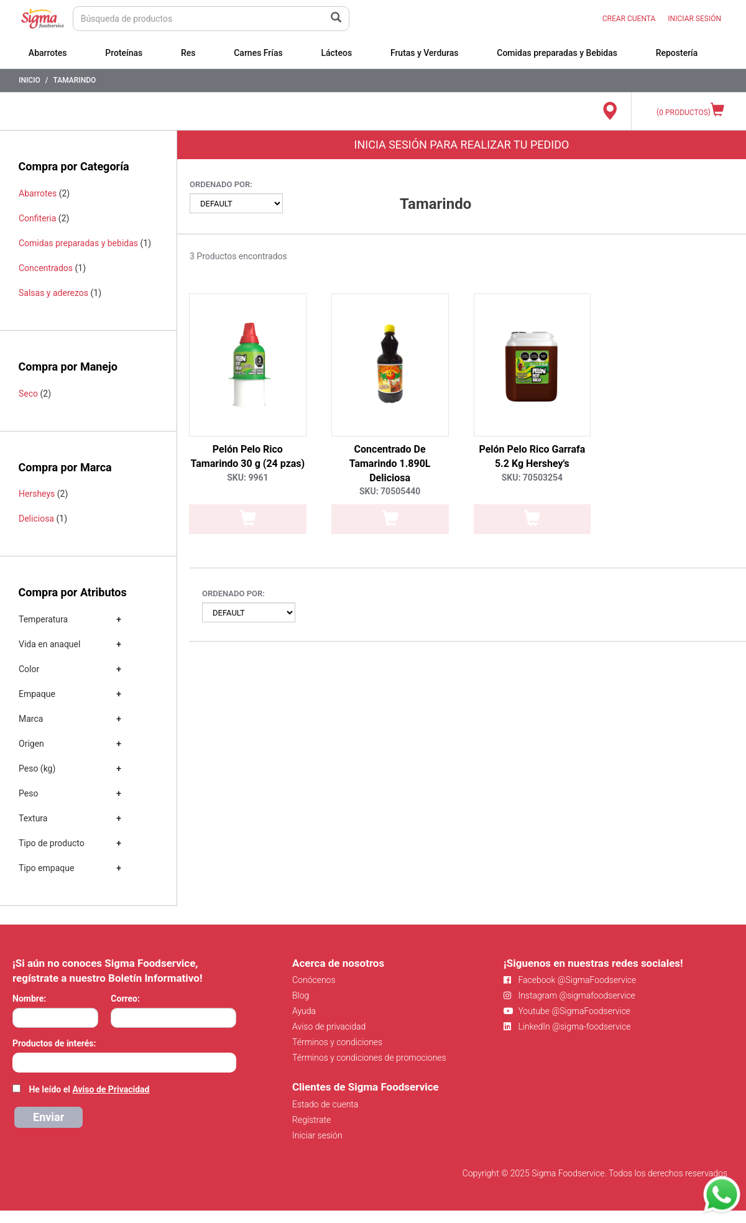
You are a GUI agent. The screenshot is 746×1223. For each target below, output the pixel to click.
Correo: (125, 999)
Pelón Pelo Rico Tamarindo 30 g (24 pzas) (248, 456)
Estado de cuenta (325, 1104)
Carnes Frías (258, 53)
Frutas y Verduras (424, 53)
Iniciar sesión (317, 1135)
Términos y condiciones (337, 1042)
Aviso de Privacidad (110, 1089)
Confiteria (37, 218)
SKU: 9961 (247, 477)
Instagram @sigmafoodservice (569, 995)
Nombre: (29, 999)
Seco (28, 394)
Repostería (677, 53)
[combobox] (124, 1063)
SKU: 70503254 (532, 477)
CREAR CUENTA (629, 18)
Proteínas (123, 53)
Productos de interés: (54, 1043)
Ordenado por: (221, 184)
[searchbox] (19, 1061)
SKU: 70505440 (389, 491)
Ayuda (304, 1011)
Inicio (29, 80)
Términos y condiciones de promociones (369, 1058)
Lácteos (336, 53)
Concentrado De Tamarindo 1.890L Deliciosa (390, 463)
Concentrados (46, 268)
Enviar (48, 1117)
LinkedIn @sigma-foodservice (567, 1026)
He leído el (89, 1089)
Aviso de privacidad (329, 1026)
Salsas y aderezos (53, 293)
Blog (300, 995)
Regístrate (311, 1120)
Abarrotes (48, 53)
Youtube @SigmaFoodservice (567, 1011)
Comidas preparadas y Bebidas (557, 53)
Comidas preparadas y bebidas (78, 243)
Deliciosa (36, 519)
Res (188, 53)
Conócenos (314, 980)
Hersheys (37, 494)
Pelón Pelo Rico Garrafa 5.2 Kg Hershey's (532, 456)
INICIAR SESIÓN (694, 18)
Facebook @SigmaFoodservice (570, 980)
